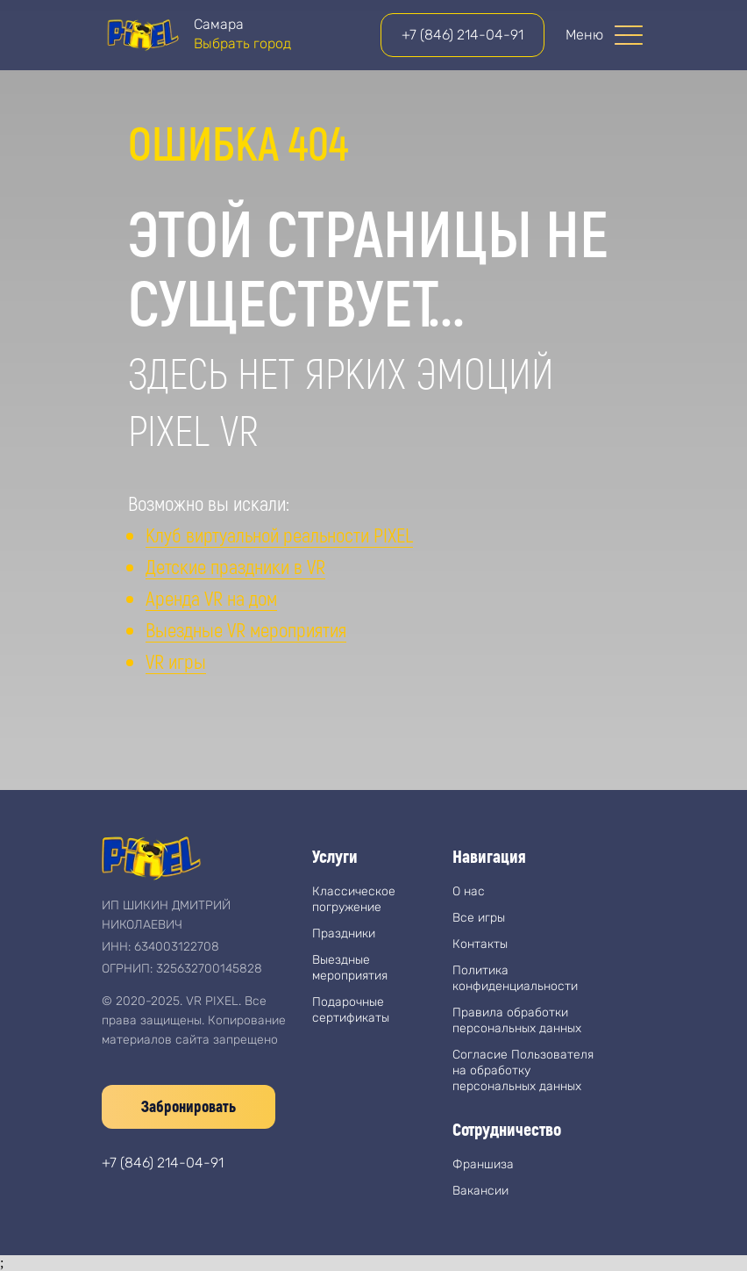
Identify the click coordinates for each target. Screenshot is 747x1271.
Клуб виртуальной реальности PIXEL (279, 534)
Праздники (343, 933)
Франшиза (483, 1164)
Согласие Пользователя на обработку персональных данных (523, 1070)
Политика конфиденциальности (515, 978)
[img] (142, 35)
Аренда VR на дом (211, 597)
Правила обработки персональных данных (516, 1020)
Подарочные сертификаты (350, 1010)
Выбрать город (242, 43)
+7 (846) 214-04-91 (462, 34)
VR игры (176, 661)
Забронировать (188, 1106)
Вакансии (480, 1190)
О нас (468, 891)
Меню (584, 34)
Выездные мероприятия (350, 967)
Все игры (478, 917)
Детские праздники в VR (235, 566)
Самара (219, 24)
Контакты (480, 944)
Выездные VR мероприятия (246, 629)
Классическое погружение (353, 899)
